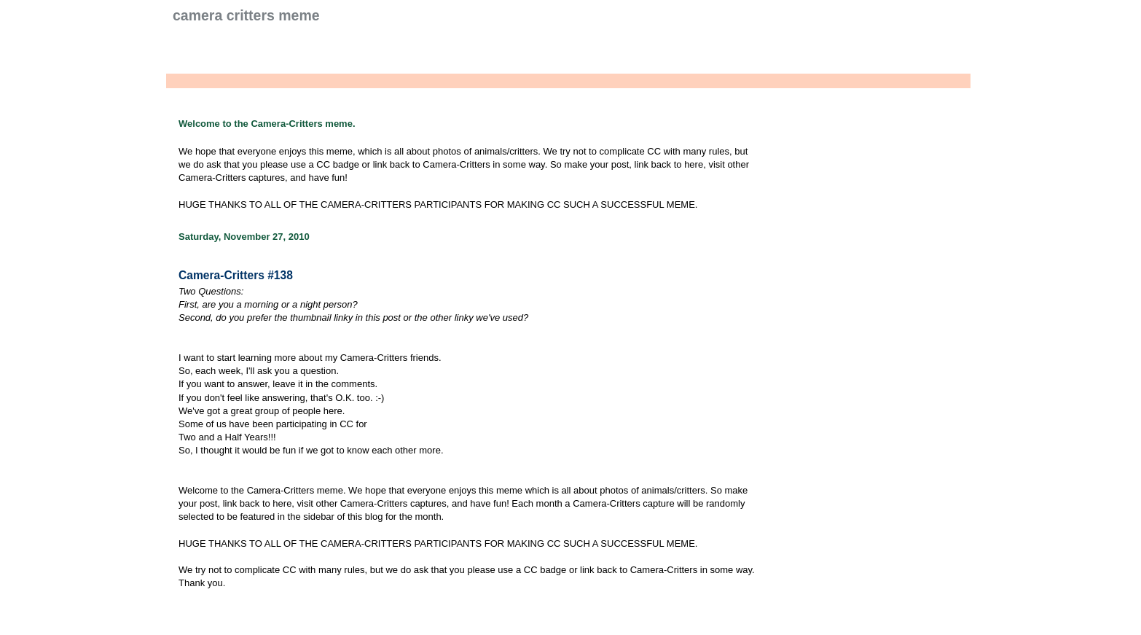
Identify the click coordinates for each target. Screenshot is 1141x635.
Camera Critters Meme (246, 15)
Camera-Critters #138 (236, 275)
